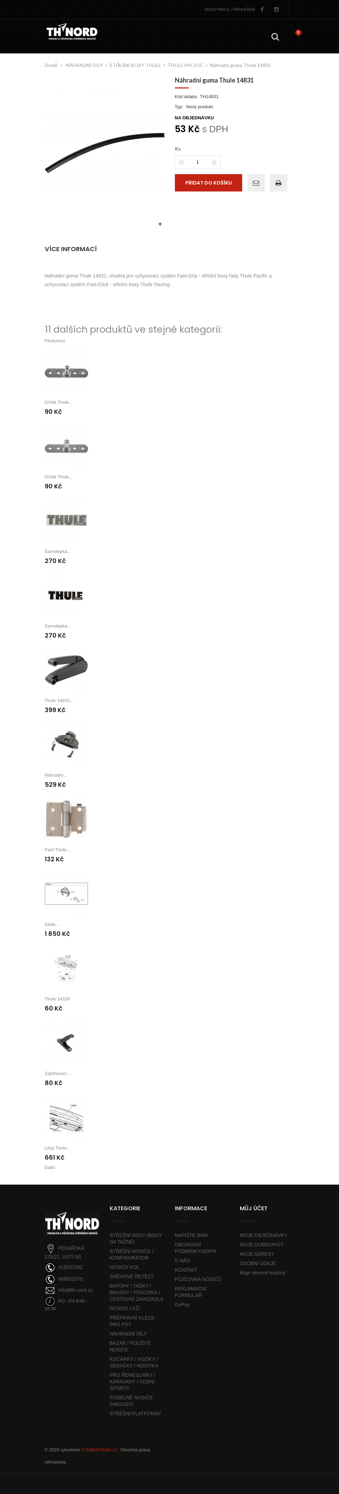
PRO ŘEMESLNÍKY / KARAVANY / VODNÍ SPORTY (132, 1381)
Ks (178, 149)
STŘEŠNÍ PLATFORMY (135, 1413)
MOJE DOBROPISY (261, 1244)
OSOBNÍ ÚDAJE (258, 1263)
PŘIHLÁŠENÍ (229, 9)
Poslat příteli (254, 181)
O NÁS (182, 1260)
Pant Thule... (57, 849)
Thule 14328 (57, 998)
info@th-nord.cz (75, 1290)
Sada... (52, 924)
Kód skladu (186, 96)
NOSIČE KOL (124, 1267)
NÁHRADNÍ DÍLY (128, 1334)
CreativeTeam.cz (99, 1449)
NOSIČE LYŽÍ (124, 1308)
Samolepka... (58, 551)
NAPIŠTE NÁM (191, 1235)
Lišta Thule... (57, 1148)
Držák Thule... (59, 402)
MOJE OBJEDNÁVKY (263, 1235)
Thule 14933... (59, 700)
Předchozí (55, 340)
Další (50, 1167)
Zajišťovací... (57, 1073)
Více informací (71, 249)
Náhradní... (56, 775)
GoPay (182, 1304)
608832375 (70, 1279)
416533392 (70, 1267)
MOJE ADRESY (257, 1254)
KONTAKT (186, 1270)
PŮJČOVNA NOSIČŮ (198, 1279)
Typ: (179, 106)
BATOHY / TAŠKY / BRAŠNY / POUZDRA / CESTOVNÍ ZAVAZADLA (136, 1292)
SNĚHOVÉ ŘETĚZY (132, 1276)
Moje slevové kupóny (262, 1272)
